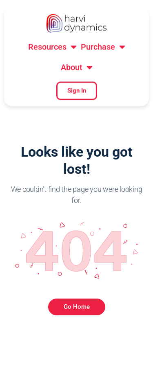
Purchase (103, 15)
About (77, 35)
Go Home (77, 306)
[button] (52, 15)
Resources (52, 15)
